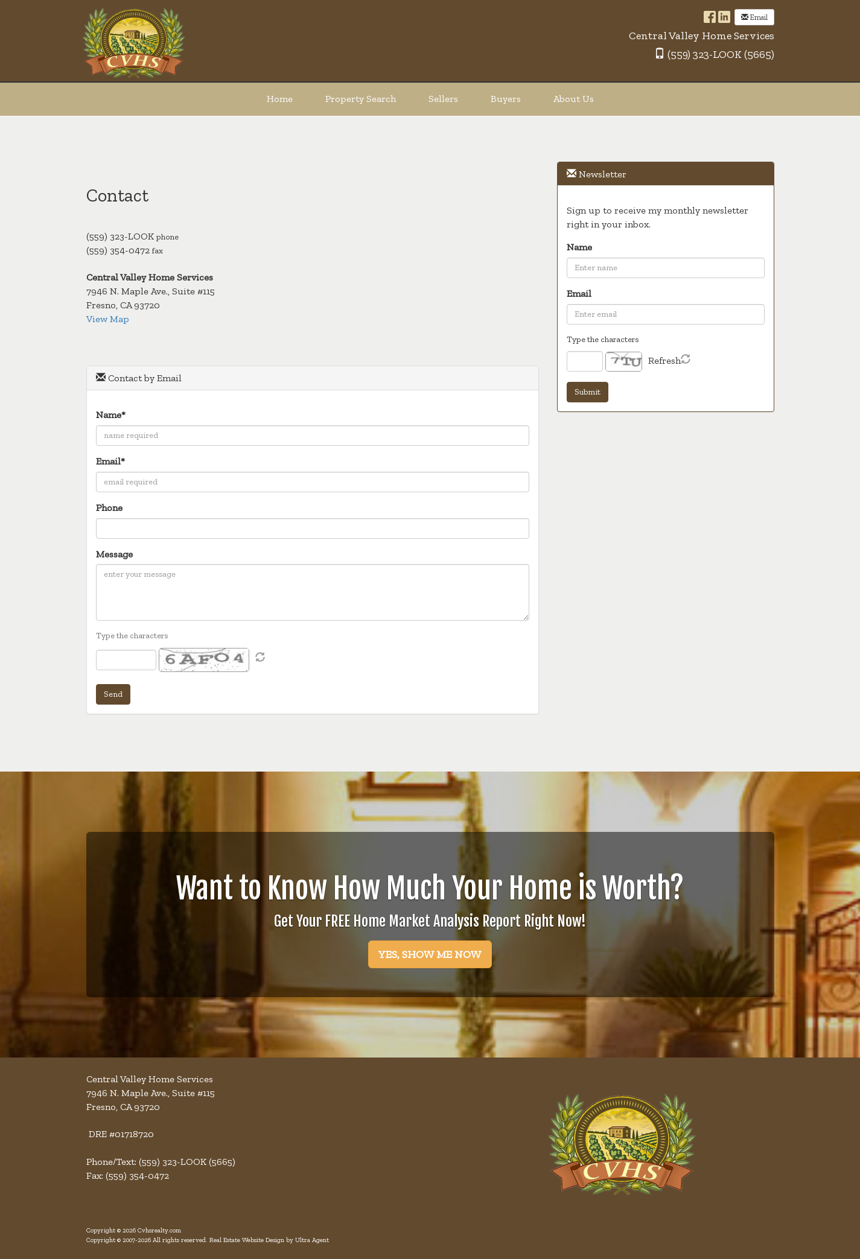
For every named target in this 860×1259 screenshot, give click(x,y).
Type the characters (132, 635)
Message (114, 554)
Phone (109, 507)
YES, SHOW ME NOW (430, 954)
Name (579, 247)
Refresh (664, 360)
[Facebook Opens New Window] (709, 16)
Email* (110, 461)
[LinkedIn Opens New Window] (724, 16)
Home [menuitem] (280, 98)
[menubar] (430, 99)
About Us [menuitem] (573, 98)
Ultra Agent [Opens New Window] (312, 1240)
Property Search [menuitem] (360, 98)
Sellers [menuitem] (443, 98)
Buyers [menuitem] (506, 98)
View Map (107, 319)
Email (754, 17)
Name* (111, 414)
